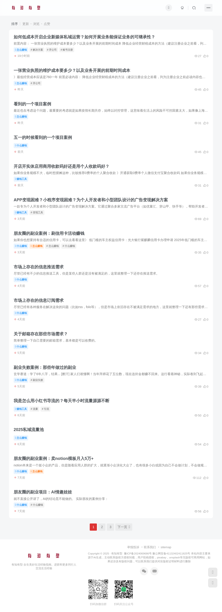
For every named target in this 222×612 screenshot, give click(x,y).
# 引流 (45, 408)
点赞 (47, 24)
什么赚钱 (21, 145)
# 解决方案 (37, 49)
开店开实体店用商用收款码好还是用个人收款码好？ (61, 166)
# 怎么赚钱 (52, 246)
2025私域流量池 (29, 429)
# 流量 (34, 408)
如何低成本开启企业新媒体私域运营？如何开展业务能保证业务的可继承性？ (84, 37)
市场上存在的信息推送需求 (39, 267)
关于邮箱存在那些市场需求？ (41, 334)
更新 (25, 24)
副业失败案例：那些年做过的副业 (45, 367)
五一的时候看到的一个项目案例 (43, 137)
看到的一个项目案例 (32, 104)
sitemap (166, 547)
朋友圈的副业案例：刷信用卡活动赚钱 (49, 233)
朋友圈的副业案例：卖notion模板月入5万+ (54, 458)
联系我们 (150, 547)
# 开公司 (52, 49)
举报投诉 (133, 547)
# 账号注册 (67, 49)
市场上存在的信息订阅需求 (39, 300)
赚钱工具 (21, 178)
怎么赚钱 (21, 49)
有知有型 (116, 553)
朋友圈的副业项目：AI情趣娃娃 (43, 492)
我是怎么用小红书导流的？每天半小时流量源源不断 (61, 400)
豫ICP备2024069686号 (138, 553)
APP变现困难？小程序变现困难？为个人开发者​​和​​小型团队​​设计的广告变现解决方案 (91, 200)
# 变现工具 (37, 212)
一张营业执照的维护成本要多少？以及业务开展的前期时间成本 (72, 70)
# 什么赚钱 (69, 246)
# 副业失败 (37, 380)
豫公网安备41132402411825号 (171, 553)
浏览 (36, 24)
